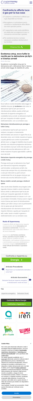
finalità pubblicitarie (21, 367)
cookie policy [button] (4, 355)
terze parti (4, 359)
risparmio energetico (8, 293)
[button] (30, 343)
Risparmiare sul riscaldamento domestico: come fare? (18, 271)
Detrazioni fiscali (23, 293)
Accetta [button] (16, 393)
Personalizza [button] (16, 397)
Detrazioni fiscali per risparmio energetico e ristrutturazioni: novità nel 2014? (14, 281)
